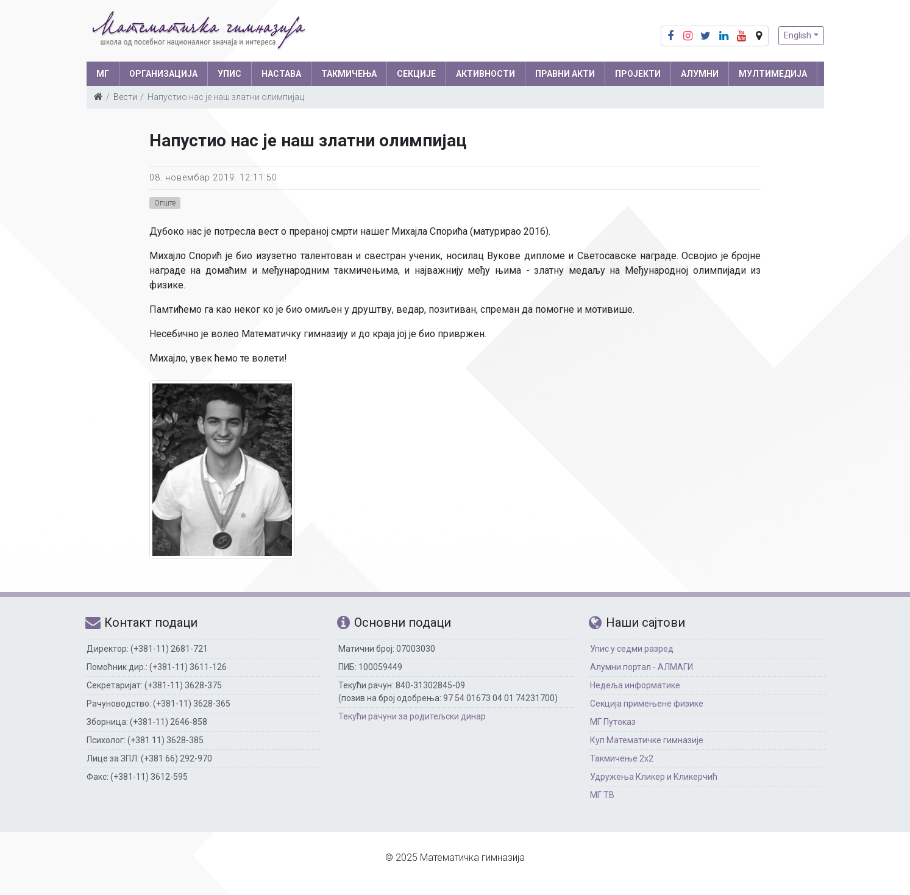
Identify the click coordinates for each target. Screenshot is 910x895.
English (797, 35)
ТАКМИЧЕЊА (349, 74)
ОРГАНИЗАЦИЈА (163, 74)
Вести (125, 97)
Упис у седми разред (632, 649)
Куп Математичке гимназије (646, 740)
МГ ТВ (602, 795)
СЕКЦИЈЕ (416, 74)
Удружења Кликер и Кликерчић (653, 777)
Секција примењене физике (646, 703)
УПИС (229, 74)
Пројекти (638, 74)
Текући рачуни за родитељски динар (412, 716)
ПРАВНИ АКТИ (565, 74)
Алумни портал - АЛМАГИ (641, 667)
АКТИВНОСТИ (485, 74)
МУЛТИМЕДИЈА (773, 74)
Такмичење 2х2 (621, 758)
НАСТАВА (281, 74)
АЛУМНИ (700, 74)
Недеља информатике (635, 685)
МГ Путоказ (613, 722)
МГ (102, 74)
